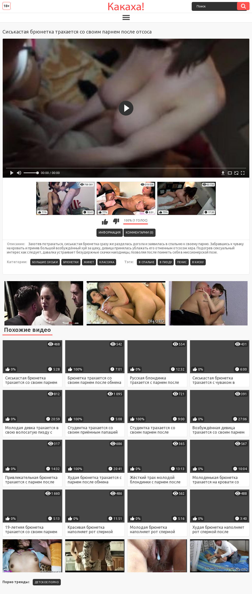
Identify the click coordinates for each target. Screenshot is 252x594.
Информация (110, 232)
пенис (182, 262)
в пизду (166, 262)
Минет (89, 262)
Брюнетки (71, 262)
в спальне (146, 262)
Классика (106, 262)
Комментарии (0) (139, 232)
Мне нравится (105, 221)
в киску (198, 262)
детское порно (47, 582)
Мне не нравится (116, 221)
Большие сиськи (45, 262)
